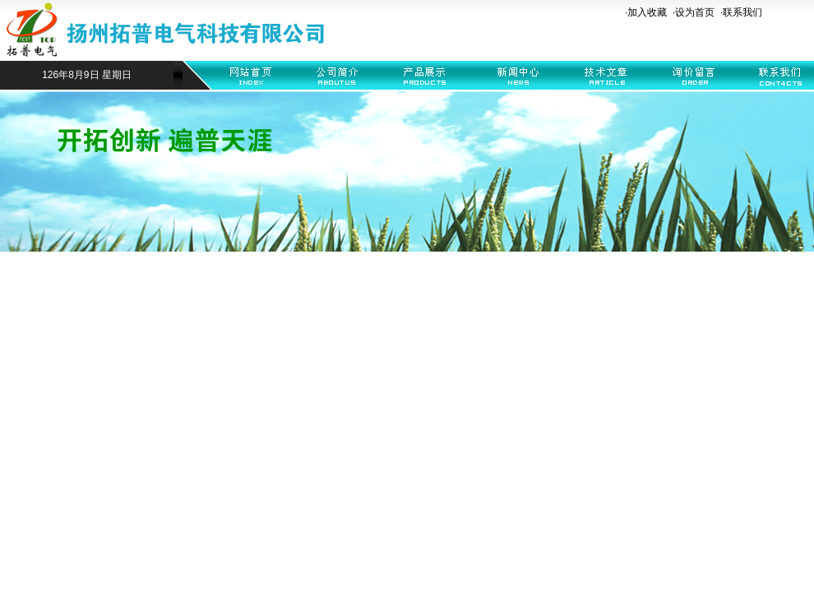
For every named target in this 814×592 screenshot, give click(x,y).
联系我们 (742, 12)
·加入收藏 (646, 12)
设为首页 (695, 12)
